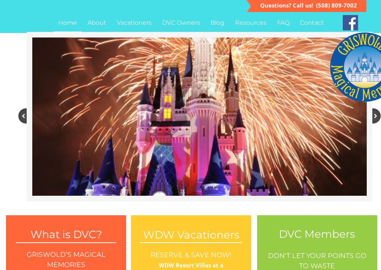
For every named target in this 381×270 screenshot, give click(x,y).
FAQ (283, 22)
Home (67, 22)
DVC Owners (181, 22)
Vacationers (134, 22)
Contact (312, 22)
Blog (217, 22)
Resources (251, 22)
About (96, 22)
